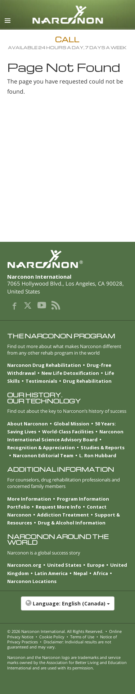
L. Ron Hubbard (97, 455)
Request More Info (58, 507)
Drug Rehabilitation (87, 381)
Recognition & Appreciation (41, 447)
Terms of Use (82, 636)
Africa (100, 573)
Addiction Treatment (63, 514)
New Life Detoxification (70, 373)
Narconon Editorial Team (43, 455)
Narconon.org (24, 565)
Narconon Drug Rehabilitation (44, 365)
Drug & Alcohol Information (71, 522)
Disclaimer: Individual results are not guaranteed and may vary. (59, 644)
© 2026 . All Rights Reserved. (55, 631)
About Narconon (27, 423)
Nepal (80, 573)
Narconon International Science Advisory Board (65, 435)
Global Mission (71, 423)
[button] (67, 607)
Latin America (51, 573)
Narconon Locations (32, 581)
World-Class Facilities (68, 431)
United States (64, 565)
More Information (29, 499)
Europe (95, 565)
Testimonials (41, 381)
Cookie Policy (51, 636)
